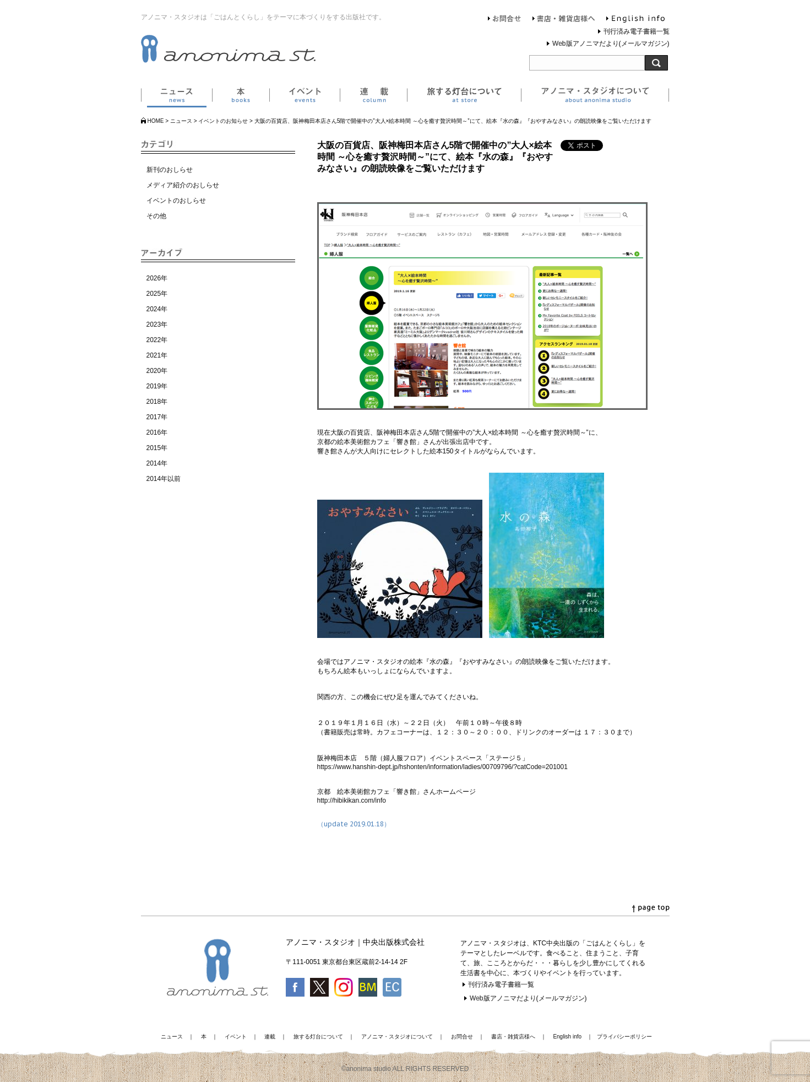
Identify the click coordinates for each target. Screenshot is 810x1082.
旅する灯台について (464, 96)
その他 (156, 216)
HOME (156, 121)
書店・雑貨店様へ (563, 19)
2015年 (157, 448)
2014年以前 (163, 479)
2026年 (157, 278)
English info (635, 19)
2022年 (157, 340)
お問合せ (504, 19)
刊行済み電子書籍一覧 (637, 31)
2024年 (157, 309)
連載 (373, 96)
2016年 (157, 432)
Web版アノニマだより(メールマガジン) (610, 43)
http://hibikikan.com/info (351, 800)
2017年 (157, 417)
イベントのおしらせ (176, 200)
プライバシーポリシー (624, 1037)
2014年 (157, 463)
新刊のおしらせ (169, 170)
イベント (304, 96)
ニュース (176, 96)
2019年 (157, 386)
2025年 (157, 293)
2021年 (157, 355)
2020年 (157, 371)
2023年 (157, 324)
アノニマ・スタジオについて (595, 96)
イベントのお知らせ (223, 121)
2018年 (157, 401)
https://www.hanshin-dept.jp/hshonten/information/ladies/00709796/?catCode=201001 (442, 767)
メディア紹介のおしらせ (182, 185)
